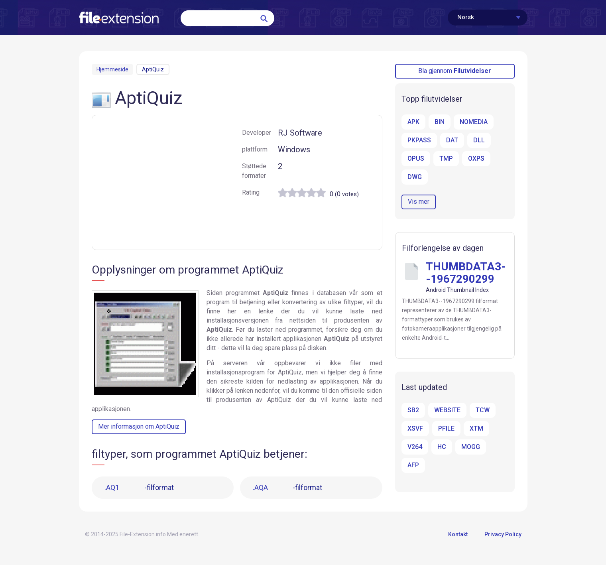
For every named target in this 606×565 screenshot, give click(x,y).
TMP (446, 158)
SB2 (413, 410)
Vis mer (418, 201)
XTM (476, 428)
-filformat (139, 487)
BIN (440, 122)
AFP (413, 465)
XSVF (415, 428)
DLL (479, 140)
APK (413, 122)
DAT (452, 140)
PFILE (446, 428)
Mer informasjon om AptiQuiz (138, 426)
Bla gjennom (454, 71)
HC (441, 447)
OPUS (415, 158)
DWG (414, 177)
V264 (414, 447)
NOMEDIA (474, 122)
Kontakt (458, 534)
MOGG (470, 447)
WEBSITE (447, 410)
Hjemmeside (112, 69)
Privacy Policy (502, 534)
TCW (483, 410)
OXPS (476, 158)
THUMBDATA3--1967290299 (466, 272)
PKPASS (419, 140)
